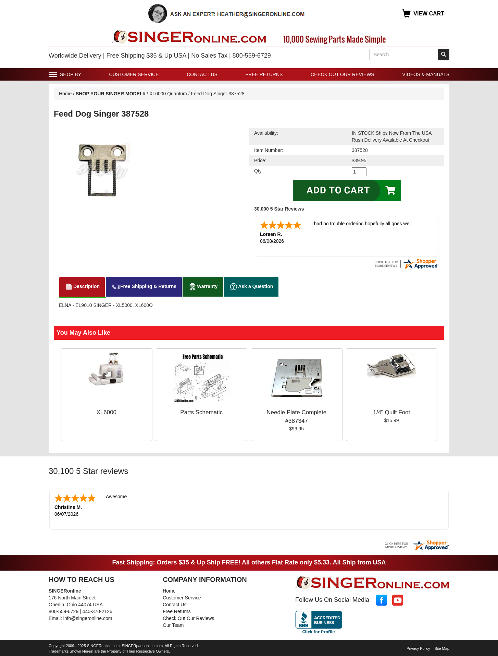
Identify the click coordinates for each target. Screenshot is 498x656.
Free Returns (264, 74)
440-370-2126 (97, 611)
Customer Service (134, 74)
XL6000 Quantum (168, 93)
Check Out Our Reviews (342, 74)
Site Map (442, 648)
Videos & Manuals (425, 74)
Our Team (173, 625)
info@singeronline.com (87, 618)
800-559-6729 (63, 611)
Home (65, 93)
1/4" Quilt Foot (391, 412)
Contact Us (202, 74)
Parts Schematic (201, 412)
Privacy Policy (418, 648)
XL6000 (106, 412)
